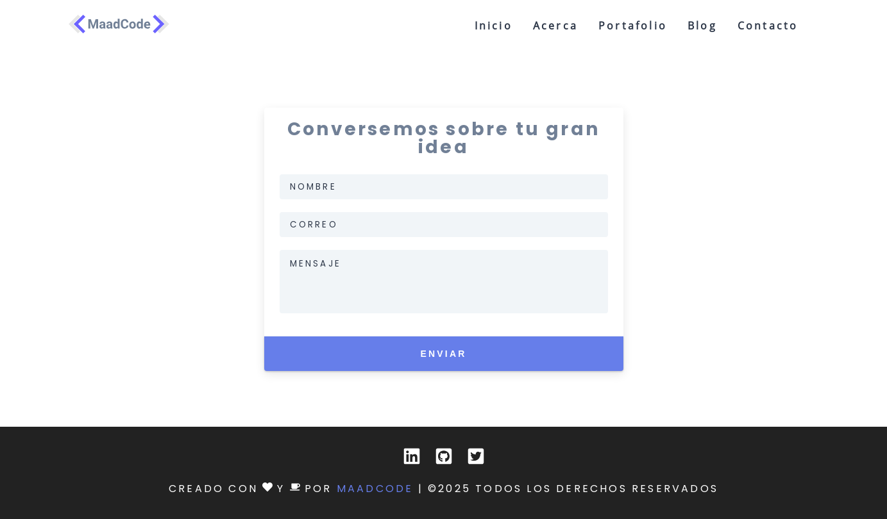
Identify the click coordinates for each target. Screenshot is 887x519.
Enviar (443, 358)
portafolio (632, 26)
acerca (555, 26)
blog (702, 26)
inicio (493, 26)
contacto (768, 26)
